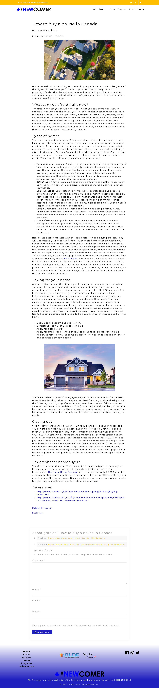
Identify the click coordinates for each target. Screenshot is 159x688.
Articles (111, 9)
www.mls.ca (71, 258)
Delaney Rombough (42, 508)
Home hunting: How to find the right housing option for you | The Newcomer (86, 544)
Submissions (135, 9)
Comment (38, 560)
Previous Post (38, 523)
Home (26, 651)
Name (36, 589)
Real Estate (38, 513)
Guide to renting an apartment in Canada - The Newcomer (77, 538)
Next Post (122, 523)
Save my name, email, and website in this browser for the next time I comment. (76, 625)
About (93, 9)
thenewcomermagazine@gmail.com (33, 2)
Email (36, 600)
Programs (122, 9)
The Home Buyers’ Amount (63, 472)
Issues (102, 9)
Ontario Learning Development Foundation (91, 680)
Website (36, 611)
